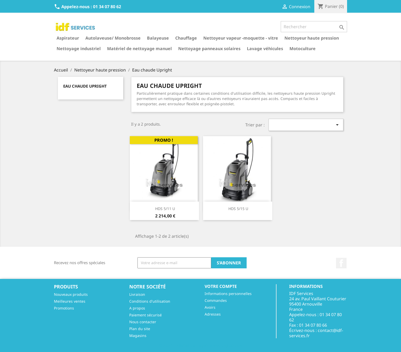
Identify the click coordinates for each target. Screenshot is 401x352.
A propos (137, 308)
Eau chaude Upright (85, 86)
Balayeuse (158, 38)
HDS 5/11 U (165, 208)
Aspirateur (68, 38)
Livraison (137, 294)
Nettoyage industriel (79, 48)
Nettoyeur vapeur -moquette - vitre (240, 38)
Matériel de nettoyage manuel (139, 48)
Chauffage (186, 38)
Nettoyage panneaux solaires (209, 48)
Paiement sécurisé (145, 314)
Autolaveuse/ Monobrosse (113, 38)
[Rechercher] (314, 26)
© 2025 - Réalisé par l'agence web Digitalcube (200, 345)
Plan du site (139, 328)
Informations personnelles (228, 293)
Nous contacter (142, 321)
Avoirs (210, 307)
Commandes (216, 300)
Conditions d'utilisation (149, 301)
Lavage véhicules (265, 48)
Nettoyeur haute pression (311, 38)
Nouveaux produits (71, 294)
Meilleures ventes (69, 301)
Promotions (64, 308)
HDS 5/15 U (238, 208)
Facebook (341, 263)
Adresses (213, 314)
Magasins (137, 335)
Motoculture (302, 48)
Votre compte (221, 286)
